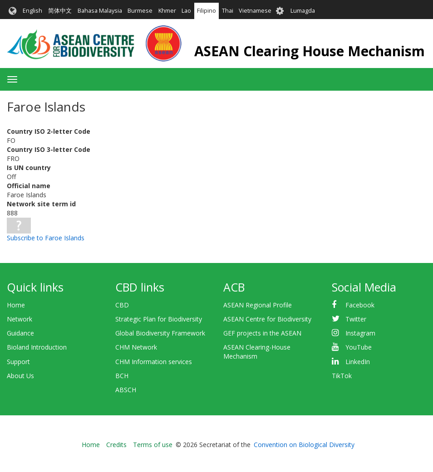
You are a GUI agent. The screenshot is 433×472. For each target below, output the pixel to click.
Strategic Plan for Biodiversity (158, 319)
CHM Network (136, 347)
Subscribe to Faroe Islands (45, 238)
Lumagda (302, 11)
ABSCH (125, 389)
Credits (116, 444)
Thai (227, 11)
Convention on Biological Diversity (304, 444)
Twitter (355, 319)
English (32, 11)
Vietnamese (255, 11)
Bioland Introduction (37, 347)
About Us (20, 375)
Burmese (140, 11)
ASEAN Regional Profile (257, 305)
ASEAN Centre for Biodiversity (267, 319)
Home (16, 305)
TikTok (342, 375)
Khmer (167, 11)
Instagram (360, 333)
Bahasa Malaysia (100, 11)
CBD (122, 305)
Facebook (359, 305)
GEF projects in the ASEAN (262, 333)
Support (18, 361)
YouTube (358, 347)
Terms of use (152, 444)
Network (19, 319)
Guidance (20, 333)
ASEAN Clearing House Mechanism (309, 51)
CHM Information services (153, 361)
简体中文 (60, 11)
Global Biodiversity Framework (160, 333)
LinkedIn (357, 361)
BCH (121, 375)
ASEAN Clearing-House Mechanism (256, 351)
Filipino (206, 11)
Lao (186, 11)
